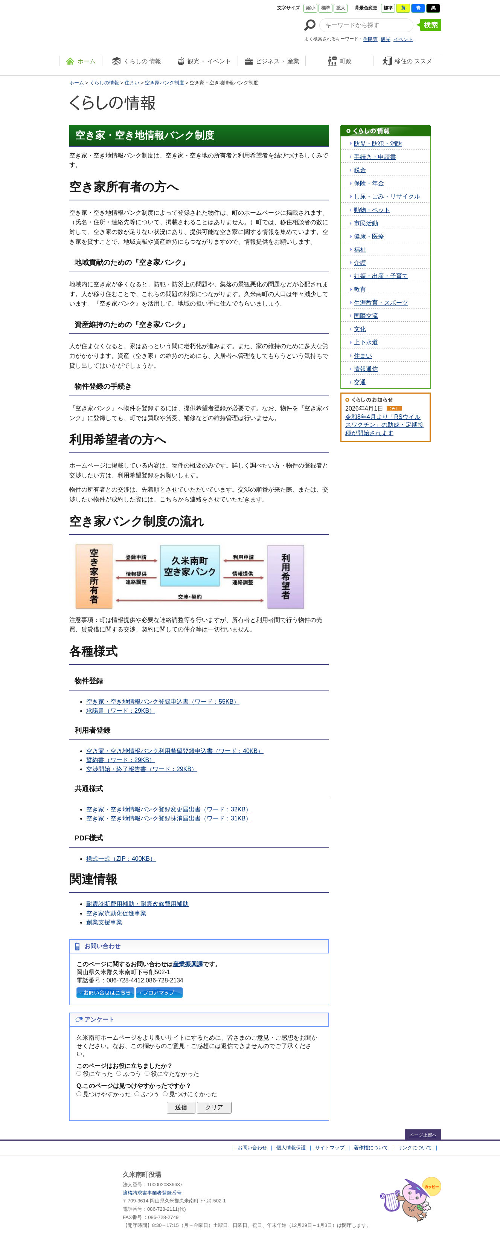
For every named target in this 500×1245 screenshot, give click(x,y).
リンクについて (415, 1147)
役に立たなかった (175, 1074)
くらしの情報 (104, 83)
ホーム (76, 83)
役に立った (98, 1074)
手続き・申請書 (375, 157)
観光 (385, 39)
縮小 (310, 8)
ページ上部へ (423, 1135)
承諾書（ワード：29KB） (120, 710)
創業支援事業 (104, 922)
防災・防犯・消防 (378, 144)
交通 (360, 382)
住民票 (370, 39)
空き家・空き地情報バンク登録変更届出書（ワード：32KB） (169, 809)
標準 (325, 8)
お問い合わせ (252, 1147)
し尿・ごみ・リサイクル (387, 196)
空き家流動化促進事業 (116, 913)
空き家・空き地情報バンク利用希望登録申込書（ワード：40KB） (175, 751)
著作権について (371, 1147)
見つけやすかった (107, 1094)
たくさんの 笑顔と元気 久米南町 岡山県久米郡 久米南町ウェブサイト (127, 23)
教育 (360, 289)
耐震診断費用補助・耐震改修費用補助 (137, 904)
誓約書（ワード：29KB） (120, 760)
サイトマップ (330, 1147)
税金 (360, 170)
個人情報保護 (291, 1147)
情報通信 (366, 369)
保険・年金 (369, 183)
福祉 (360, 249)
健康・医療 (369, 236)
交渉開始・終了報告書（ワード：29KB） (141, 769)
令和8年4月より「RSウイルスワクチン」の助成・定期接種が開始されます (384, 425)
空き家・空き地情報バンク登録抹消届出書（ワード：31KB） (169, 818)
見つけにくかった (193, 1094)
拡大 (340, 8)
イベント (403, 39)
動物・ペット (372, 210)
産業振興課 (188, 964)
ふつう (132, 1074)
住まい (132, 83)
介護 (360, 263)
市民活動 (366, 223)
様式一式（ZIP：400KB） (121, 858)
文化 (360, 329)
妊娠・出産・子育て (381, 276)
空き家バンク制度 (164, 83)
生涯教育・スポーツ (381, 302)
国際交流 (366, 316)
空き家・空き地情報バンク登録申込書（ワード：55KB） (162, 701)
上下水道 (366, 342)
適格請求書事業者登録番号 (152, 1193)
